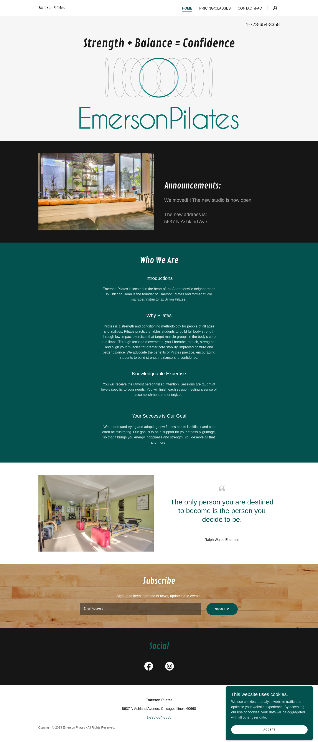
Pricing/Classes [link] (215, 8)
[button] (275, 7)
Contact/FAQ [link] (250, 8)
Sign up (222, 609)
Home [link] (187, 8)
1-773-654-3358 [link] (263, 24)
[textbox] (140, 609)
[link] (51, 8)
